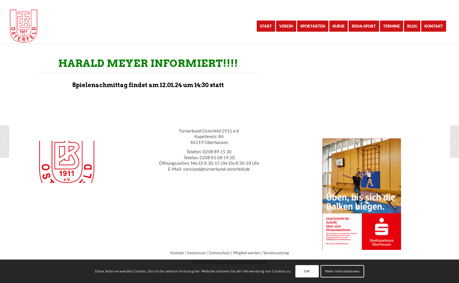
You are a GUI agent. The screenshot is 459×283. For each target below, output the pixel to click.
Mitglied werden (246, 252)
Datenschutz (219, 252)
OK (307, 271)
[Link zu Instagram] (445, 4)
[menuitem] (266, 26)
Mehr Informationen (342, 271)
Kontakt (177, 252)
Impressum (196, 252)
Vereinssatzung (276, 252)
